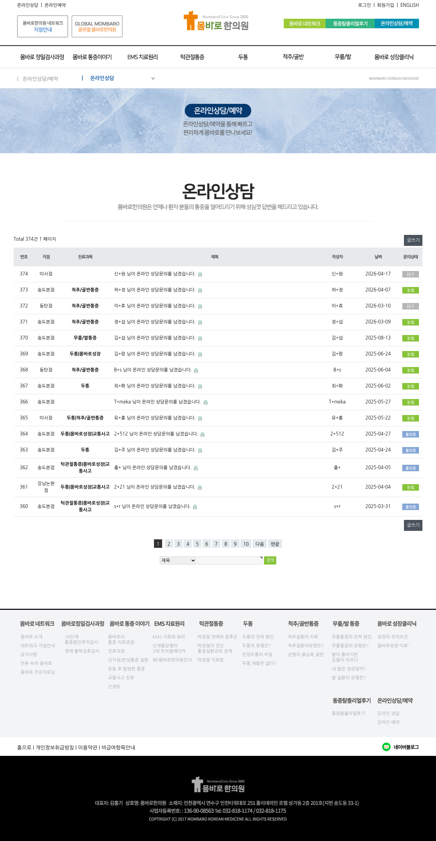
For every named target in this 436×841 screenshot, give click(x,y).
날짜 (378, 257)
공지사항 (28, 654)
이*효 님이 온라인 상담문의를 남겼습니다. (155, 306)
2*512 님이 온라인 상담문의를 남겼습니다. (157, 434)
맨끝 (275, 544)
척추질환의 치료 (303, 637)
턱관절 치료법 (211, 660)
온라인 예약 (388, 722)
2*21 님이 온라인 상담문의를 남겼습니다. (155, 487)
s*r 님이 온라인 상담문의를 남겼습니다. (153, 506)
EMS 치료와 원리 (169, 637)
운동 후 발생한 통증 (126, 669)
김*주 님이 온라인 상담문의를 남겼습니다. (155, 450)
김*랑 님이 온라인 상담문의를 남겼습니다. (155, 354)
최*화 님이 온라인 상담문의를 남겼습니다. (155, 386)
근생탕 (114, 686)
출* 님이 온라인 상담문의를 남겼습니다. (153, 467)
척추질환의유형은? (306, 646)
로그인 (364, 5)
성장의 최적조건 (392, 637)
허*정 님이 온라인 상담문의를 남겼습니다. (155, 290)
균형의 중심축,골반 (306, 654)
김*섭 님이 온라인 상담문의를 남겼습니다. (155, 338)
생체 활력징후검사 (82, 651)
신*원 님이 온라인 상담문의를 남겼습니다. (155, 274)
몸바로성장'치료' (393, 646)
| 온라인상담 (118, 78)
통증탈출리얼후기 (348, 713)
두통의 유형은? (256, 646)
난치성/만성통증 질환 (128, 660)
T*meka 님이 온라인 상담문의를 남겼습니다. (158, 402)
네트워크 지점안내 (37, 646)
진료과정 (116, 651)
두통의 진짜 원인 (258, 637)
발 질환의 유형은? (349, 678)
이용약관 (87, 747)
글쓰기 (413, 240)
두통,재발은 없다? (259, 663)
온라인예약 (55, 5)
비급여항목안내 (118, 747)
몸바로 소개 (31, 637)
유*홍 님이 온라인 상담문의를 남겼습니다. (155, 418)
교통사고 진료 (121, 678)
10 (246, 544)
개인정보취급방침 (54, 747)
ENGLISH (409, 5)
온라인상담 (27, 5)
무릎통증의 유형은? (350, 646)
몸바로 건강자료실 (37, 672)
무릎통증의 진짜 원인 (352, 637)
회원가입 (385, 5)
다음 (259, 544)
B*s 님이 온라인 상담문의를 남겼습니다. (153, 370)
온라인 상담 (388, 713)
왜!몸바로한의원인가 (172, 660)
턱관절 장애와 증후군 (217, 637)
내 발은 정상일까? (349, 669)
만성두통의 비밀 (257, 654)
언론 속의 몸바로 (36, 663)
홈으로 (24, 747)
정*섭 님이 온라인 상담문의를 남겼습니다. (155, 322)
